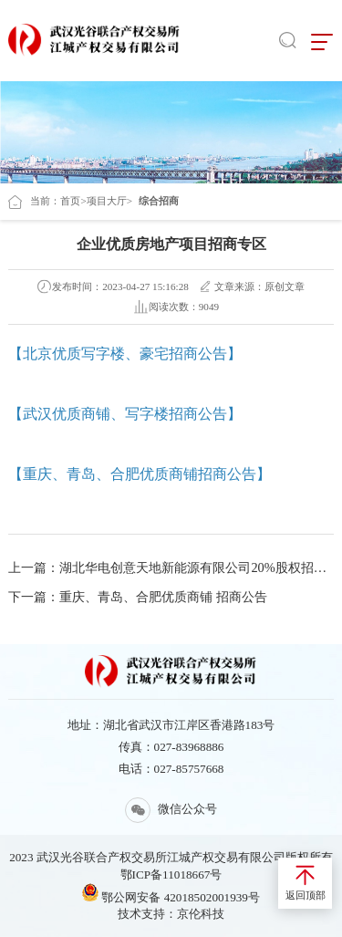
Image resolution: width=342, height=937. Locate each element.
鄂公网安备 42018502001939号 (171, 893)
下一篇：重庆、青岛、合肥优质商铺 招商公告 (137, 596)
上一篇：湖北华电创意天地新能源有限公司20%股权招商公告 (170, 567)
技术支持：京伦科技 (171, 914)
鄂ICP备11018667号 (171, 874)
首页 (70, 200)
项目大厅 (107, 200)
